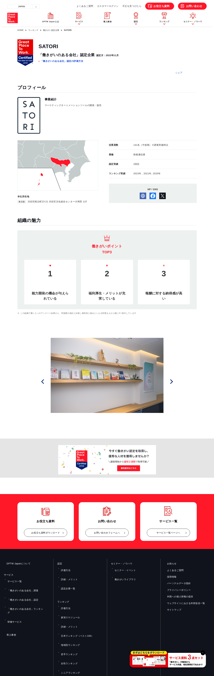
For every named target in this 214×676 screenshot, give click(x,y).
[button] (79, 18)
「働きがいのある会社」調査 (20, 584)
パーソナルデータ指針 (176, 583)
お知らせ (169, 563)
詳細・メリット (67, 573)
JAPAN (21, 6)
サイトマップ (171, 609)
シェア (179, 72)
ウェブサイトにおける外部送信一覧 (183, 603)
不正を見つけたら (131, 6)
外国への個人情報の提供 (177, 596)
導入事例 (8, 609)
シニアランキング (68, 626)
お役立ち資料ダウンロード (45, 532)
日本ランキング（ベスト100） (74, 607)
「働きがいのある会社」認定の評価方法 (62, 61)
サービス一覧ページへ (168, 532)
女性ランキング (67, 621)
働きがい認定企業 (51, 30)
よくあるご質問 (85, 6)
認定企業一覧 (66, 577)
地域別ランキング (68, 612)
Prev (46, 381)
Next (172, 381)
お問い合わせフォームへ (107, 532)
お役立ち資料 (161, 6)
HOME (20, 30)
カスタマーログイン (107, 6)
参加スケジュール (68, 597)
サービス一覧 (13, 579)
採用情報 (169, 576)
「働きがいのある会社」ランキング (23, 593)
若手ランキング (67, 616)
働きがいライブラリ (123, 573)
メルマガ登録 (160, 640)
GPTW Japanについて (16, 563)
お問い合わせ (194, 6)
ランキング (33, 30)
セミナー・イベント (123, 568)
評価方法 (64, 568)
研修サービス (13, 598)
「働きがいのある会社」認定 (20, 588)
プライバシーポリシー (176, 590)
